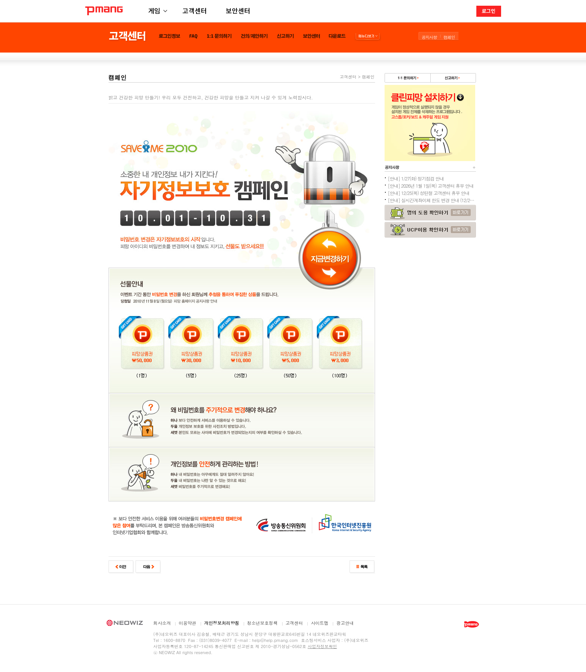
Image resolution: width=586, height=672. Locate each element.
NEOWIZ (125, 624)
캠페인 (449, 37)
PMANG (104, 10)
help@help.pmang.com (275, 640)
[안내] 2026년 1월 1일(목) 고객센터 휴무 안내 (431, 185)
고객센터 (194, 10)
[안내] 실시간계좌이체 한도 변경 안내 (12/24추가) (432, 200)
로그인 (488, 10)
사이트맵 (319, 623)
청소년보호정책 (262, 623)
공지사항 (429, 37)
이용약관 (187, 623)
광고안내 (345, 623)
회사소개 (162, 623)
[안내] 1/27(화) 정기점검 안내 (416, 178)
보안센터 (238, 10)
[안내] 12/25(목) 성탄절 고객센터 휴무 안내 (428, 193)
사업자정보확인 (322, 646)
